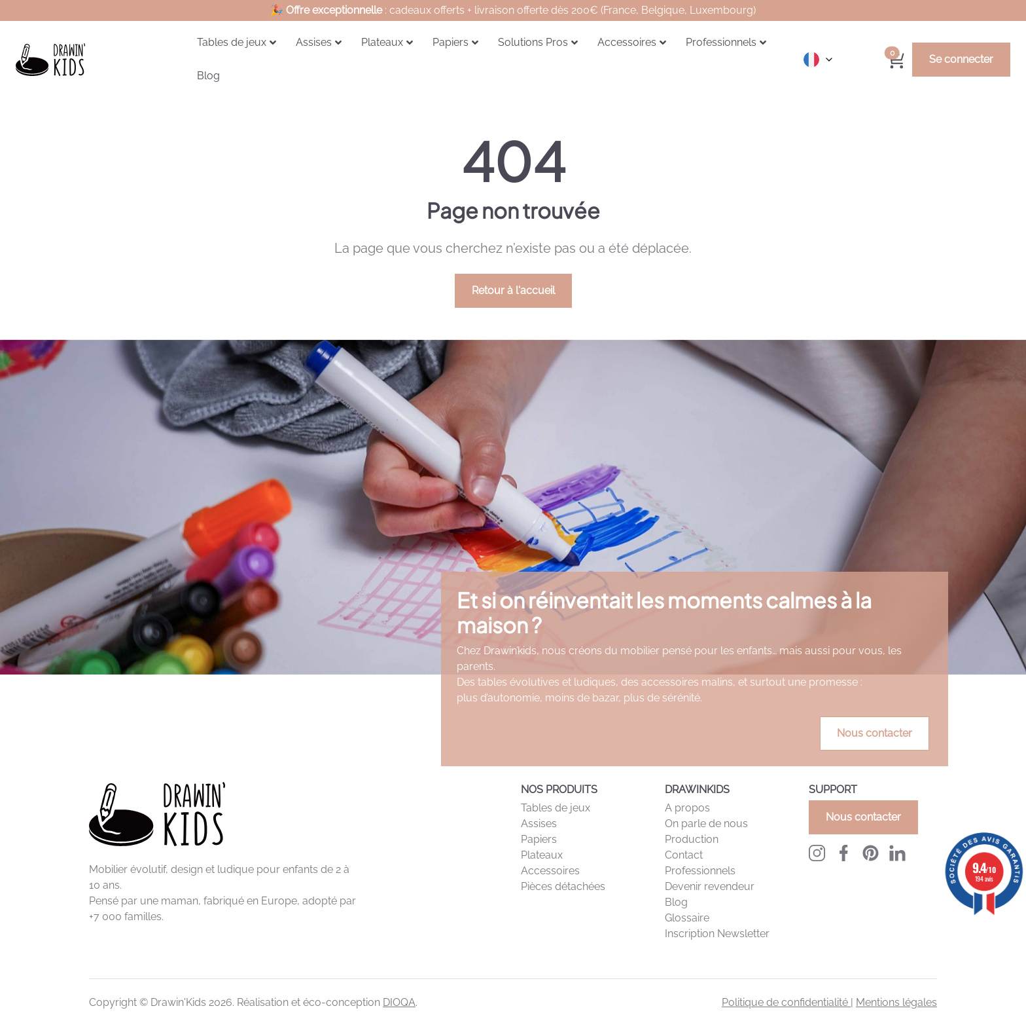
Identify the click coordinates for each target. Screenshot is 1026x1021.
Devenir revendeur (709, 886)
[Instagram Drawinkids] (817, 853)
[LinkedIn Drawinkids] (897, 853)
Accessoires (550, 870)
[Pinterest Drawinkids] (870, 853)
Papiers (539, 839)
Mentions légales (896, 1002)
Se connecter (961, 59)
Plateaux (542, 855)
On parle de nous (706, 823)
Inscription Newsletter (717, 933)
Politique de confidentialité (786, 1002)
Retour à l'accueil (513, 290)
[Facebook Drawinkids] (844, 853)
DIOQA (399, 1002)
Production (691, 839)
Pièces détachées (563, 886)
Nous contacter (874, 733)
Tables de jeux (555, 808)
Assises (539, 823)
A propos (687, 808)
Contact (684, 855)
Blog (676, 902)
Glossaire (687, 918)
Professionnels (700, 870)
